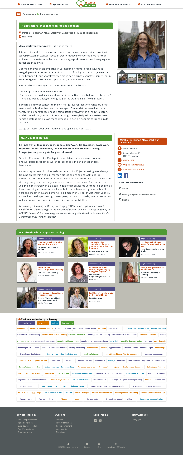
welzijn (55, 323)
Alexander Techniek (63, 328)
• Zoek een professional (26, 419)
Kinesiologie (160, 348)
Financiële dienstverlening (131, 341)
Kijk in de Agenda (59, 4)
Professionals (29, 14)
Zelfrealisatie (92, 399)
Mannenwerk (100, 360)
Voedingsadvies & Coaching (126, 393)
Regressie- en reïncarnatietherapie (32, 380)
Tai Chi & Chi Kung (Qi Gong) (29, 393)
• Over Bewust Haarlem (26, 426)
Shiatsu (148, 380)
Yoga (77, 399)
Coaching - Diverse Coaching (98, 335)
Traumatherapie (82, 393)
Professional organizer (135, 373)
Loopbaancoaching (49, 14)
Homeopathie (92, 348)
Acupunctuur (22, 328)
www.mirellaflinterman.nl (133, 169)
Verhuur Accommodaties (102, 393)
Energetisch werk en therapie (43, 341)
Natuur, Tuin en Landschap (29, 367)
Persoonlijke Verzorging (82, 373)
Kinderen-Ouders (131, 348)
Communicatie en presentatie (124, 335)
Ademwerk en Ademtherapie (41, 328)
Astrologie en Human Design (84, 328)
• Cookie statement (63, 426)
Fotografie (148, 341)
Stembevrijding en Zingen (73, 386)
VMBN (123, 188)
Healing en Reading (77, 348)
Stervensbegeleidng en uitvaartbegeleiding (109, 386)
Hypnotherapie (115, 348)
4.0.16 (99, 445)
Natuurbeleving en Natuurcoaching (59, 367)
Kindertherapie (146, 348)
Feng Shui (114, 341)
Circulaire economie (76, 335)
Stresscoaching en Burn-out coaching (148, 386)
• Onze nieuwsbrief (24, 432)
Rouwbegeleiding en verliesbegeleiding (125, 380)
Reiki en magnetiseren (60, 380)
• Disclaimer (60, 432)
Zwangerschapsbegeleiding (151, 399)
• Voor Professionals (25, 429)
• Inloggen (136, 419)
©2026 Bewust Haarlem (68, 445)
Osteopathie (49, 373)
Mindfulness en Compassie (139, 360)
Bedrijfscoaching (115, 328)
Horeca (104, 348)
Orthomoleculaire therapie (29, 373)
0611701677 (128, 160)
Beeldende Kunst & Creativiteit (136, 328)
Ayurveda (102, 328)
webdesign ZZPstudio (116, 445)
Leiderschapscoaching (154, 354)
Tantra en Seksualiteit (53, 393)
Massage (111, 360)
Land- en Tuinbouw (91, 354)
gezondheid (43, 323)
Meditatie (121, 360)
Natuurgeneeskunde (86, 367)
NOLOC (124, 199)
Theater (68, 393)
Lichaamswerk (55, 360)
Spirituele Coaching (28, 386)
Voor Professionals (149, 4)
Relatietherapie (99, 380)
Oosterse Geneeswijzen (109, 367)
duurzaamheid (67, 323)
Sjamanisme (160, 380)
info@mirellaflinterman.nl (133, 164)
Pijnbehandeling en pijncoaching (109, 373)
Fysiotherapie (160, 341)
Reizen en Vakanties (81, 380)
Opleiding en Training (156, 367)
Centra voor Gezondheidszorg (54, 335)
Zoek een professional (30, 4)
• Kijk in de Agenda (24, 422)
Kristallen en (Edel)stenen (30, 354)
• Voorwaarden (61, 429)
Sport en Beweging (49, 386)
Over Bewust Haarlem (118, 4)
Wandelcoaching (46, 399)
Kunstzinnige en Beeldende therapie (62, 354)
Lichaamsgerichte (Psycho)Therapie (32, 360)
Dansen (163, 335)
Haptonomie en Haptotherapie (54, 348)
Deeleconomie (23, 341)
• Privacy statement (63, 422)
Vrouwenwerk (26, 399)
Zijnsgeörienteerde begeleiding (119, 399)
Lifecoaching (69, 360)
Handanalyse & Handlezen (28, 348)
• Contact (59, 419)
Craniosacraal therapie (148, 335)
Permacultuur (63, 373)
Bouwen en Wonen (158, 328)
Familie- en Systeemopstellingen (94, 341)
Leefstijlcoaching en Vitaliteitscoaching (121, 354)
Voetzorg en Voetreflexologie (153, 393)
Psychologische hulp (156, 373)
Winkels (64, 399)
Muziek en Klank (158, 360)
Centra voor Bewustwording (28, 335)
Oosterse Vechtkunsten (133, 367)
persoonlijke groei (27, 323)
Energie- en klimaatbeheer (68, 341)
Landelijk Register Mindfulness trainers (137, 194)
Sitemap (87, 445)
